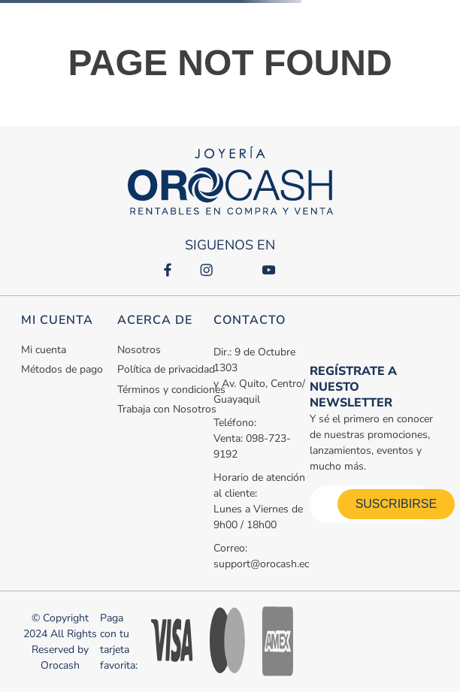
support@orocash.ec (261, 564)
